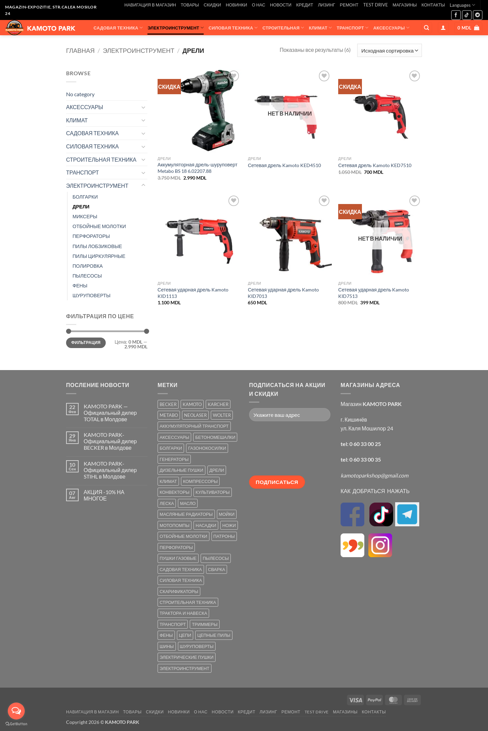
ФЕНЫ (80, 285)
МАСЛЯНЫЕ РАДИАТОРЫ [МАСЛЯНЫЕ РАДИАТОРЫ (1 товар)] (186, 514)
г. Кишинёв (354, 419)
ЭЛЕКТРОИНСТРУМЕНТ (175, 27)
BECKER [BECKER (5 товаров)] (168, 404)
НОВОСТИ (280, 4)
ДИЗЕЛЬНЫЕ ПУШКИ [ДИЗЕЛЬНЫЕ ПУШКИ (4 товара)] (181, 470)
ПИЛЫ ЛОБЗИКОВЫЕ (97, 246)
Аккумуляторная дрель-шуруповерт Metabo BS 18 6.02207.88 (198, 168)
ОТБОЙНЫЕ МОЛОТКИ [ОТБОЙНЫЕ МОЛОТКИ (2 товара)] (183, 536)
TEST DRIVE (375, 4)
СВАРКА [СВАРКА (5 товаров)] (216, 569)
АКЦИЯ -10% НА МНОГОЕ (104, 495)
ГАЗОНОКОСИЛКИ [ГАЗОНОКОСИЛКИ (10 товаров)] (207, 448)
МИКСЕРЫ (85, 216)
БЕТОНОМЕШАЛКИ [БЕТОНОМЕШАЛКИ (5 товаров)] (215, 437)
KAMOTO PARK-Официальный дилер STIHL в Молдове (110, 470)
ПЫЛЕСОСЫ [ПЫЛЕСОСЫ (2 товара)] (216, 558)
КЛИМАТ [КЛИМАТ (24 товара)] (168, 481)
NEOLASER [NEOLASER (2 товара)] (195, 415)
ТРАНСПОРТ (353, 27)
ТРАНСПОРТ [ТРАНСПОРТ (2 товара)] (173, 624)
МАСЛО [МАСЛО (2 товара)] (188, 503)
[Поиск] (426, 28)
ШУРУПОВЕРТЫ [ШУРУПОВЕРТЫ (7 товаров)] (197, 646)
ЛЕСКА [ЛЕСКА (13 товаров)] (167, 503)
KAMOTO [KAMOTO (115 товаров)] (192, 404)
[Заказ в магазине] (389, 50)
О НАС (258, 4)
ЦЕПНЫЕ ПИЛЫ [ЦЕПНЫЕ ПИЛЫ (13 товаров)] (213, 635)
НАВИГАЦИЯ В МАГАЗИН (150, 4)
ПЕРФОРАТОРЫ (91, 236)
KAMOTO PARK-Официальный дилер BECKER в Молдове (110, 441)
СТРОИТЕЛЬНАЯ (283, 27)
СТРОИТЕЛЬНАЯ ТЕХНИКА (101, 159)
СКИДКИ (212, 4)
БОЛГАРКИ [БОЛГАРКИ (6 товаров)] (171, 448)
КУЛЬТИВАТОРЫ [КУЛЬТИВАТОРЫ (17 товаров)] (213, 492)
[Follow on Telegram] (478, 15)
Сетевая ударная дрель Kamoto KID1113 (193, 293)
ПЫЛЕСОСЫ (87, 276)
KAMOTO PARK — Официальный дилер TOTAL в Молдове (110, 412)
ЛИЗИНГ (326, 4)
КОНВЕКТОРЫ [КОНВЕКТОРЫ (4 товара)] (174, 492)
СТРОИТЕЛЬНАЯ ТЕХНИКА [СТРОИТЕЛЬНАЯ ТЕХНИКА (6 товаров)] (188, 602)
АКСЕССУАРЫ (391, 27)
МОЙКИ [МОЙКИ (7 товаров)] (227, 514)
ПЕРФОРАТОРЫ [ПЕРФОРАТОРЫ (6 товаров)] (176, 547)
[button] (443, 28)
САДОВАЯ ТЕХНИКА (118, 27)
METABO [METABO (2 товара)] (169, 415)
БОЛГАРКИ (85, 197)
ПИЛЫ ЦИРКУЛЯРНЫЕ (99, 256)
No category (80, 94)
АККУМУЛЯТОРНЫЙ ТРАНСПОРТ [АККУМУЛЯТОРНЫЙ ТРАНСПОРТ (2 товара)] (194, 426)
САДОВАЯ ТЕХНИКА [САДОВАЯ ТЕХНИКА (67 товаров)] (181, 569)
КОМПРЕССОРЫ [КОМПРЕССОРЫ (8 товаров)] (200, 481)
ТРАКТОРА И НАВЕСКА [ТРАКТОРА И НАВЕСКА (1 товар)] (183, 613)
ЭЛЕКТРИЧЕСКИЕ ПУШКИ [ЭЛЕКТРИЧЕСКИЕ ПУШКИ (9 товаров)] (187, 657)
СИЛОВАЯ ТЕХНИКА (233, 27)
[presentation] (277, 451)
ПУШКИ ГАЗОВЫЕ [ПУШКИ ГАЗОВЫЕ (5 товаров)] (178, 558)
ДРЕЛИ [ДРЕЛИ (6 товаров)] (216, 470)
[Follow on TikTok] (467, 15)
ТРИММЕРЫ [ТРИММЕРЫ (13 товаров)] (204, 624)
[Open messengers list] (16, 711)
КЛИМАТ (320, 27)
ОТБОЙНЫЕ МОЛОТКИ (99, 226)
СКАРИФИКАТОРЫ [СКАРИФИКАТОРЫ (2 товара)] (179, 591)
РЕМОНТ (349, 4)
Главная (80, 50)
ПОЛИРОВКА (88, 266)
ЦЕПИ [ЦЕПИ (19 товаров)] (185, 635)
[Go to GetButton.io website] (16, 724)
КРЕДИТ (304, 4)
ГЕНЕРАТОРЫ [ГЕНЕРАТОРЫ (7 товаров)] (174, 459)
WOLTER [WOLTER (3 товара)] (222, 415)
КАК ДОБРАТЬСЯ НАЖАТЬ (375, 491)
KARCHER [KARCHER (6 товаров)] (218, 404)
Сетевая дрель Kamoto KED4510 (284, 165)
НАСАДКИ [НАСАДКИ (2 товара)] (206, 525)
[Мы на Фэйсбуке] (456, 15)
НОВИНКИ (236, 4)
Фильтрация (85, 342)
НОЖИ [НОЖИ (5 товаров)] (229, 525)
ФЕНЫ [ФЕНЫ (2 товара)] (166, 635)
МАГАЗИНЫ (405, 4)
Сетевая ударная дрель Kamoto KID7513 (373, 293)
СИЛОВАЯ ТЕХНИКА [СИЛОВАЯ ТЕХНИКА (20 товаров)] (181, 580)
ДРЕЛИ (81, 206)
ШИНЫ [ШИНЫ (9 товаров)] (167, 646)
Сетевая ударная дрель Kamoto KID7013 (283, 293)
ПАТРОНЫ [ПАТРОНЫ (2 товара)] (224, 536)
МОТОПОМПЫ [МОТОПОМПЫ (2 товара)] (174, 525)
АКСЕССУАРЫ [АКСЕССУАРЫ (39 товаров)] (174, 437)
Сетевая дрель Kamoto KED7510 (374, 165)
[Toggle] (143, 107)
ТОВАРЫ (190, 4)
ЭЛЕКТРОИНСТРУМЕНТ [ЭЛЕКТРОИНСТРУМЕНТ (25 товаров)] (184, 668)
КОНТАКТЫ (433, 4)
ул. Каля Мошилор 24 (367, 428)
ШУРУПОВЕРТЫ (91, 295)
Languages (462, 5)
